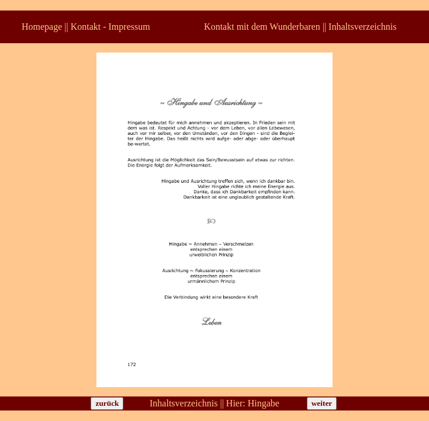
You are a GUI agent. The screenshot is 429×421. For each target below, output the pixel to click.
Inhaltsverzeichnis (362, 27)
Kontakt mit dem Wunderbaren (262, 27)
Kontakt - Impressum (110, 27)
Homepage (42, 27)
